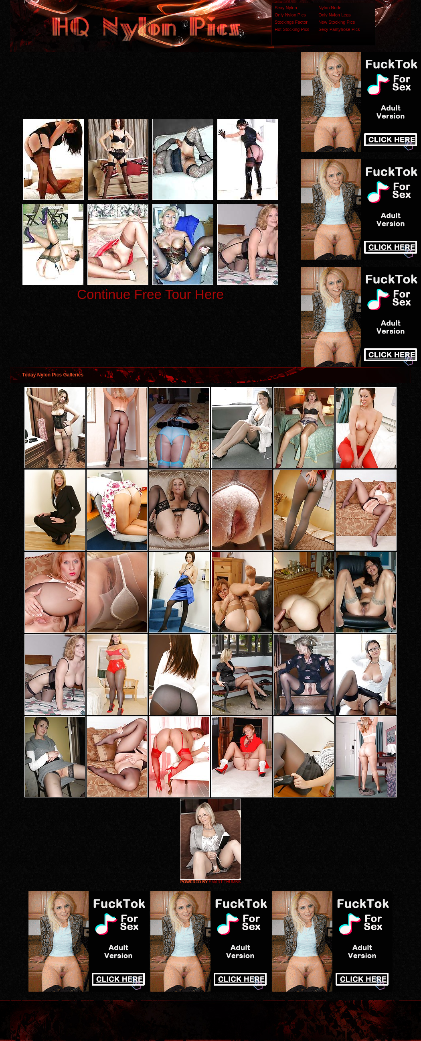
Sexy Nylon (286, 7)
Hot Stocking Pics (292, 29)
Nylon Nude (329, 7)
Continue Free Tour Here (150, 294)
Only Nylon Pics (290, 14)
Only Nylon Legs (334, 14)
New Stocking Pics (336, 22)
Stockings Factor (291, 22)
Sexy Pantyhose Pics (339, 29)
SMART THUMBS (225, 882)
